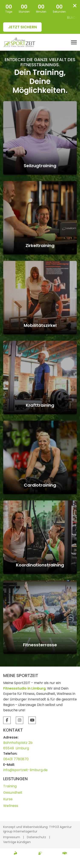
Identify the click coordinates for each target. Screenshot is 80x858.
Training (10, 786)
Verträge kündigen (17, 842)
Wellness (10, 805)
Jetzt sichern (22, 27)
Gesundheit (12, 792)
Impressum (11, 837)
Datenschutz (36, 837)
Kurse (8, 799)
